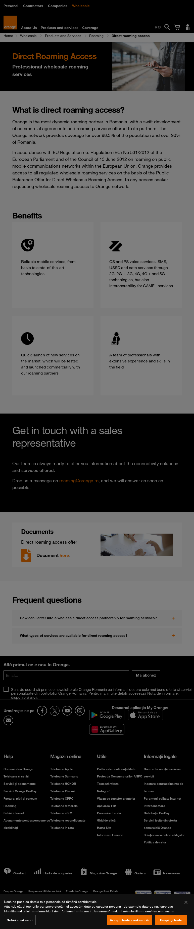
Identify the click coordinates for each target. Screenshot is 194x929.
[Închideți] (185, 906)
